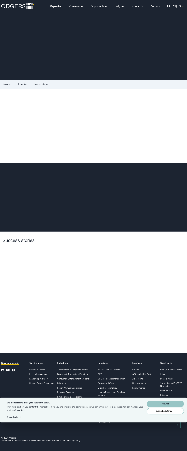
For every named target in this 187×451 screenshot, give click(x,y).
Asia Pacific (137, 379)
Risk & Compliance (106, 418)
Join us (163, 374)
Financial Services (65, 392)
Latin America (138, 388)
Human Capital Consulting (41, 383)
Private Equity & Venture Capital (71, 406)
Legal (100, 400)
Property (102, 413)
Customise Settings (165, 440)
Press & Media (166, 379)
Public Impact (63, 410)
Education (61, 383)
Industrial (61, 401)
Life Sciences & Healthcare (69, 397)
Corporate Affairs (106, 383)
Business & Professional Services (72, 374)
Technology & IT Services (69, 419)
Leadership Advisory (38, 379)
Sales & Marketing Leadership (111, 404)
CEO (100, 374)
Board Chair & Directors (109, 370)
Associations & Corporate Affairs (72, 370)
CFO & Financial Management (111, 379)
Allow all (165, 432)
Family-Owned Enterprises (69, 388)
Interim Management (38, 374)
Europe (135, 370)
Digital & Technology (107, 388)
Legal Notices (166, 390)
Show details (12, 446)
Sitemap (164, 395)
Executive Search (37, 370)
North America (139, 383)
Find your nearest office (171, 370)
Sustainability (63, 415)
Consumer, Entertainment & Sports (73, 379)
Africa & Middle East (141, 374)
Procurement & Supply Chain (111, 409)
